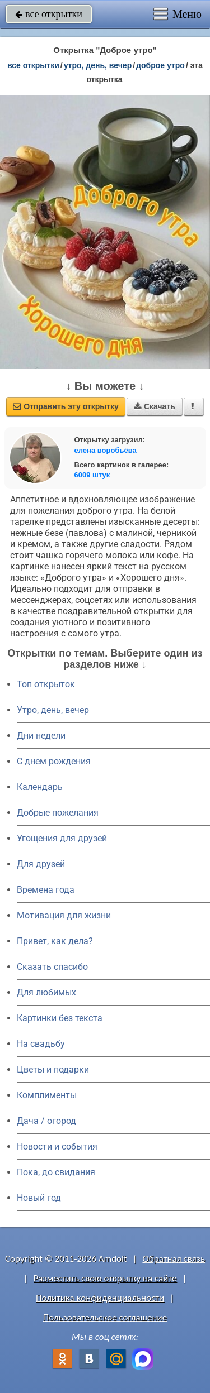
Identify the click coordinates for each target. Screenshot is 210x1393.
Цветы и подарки (53, 1069)
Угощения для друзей (62, 838)
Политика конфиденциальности (100, 1298)
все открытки (48, 14)
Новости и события (57, 1146)
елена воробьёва (105, 450)
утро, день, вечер (98, 65)
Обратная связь (173, 1259)
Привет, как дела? (55, 941)
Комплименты (47, 1095)
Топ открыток (46, 684)
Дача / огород (46, 1121)
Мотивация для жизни (64, 915)
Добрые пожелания (58, 812)
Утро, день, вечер (53, 710)
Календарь (40, 787)
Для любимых (46, 992)
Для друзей (41, 864)
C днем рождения (54, 761)
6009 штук (92, 475)
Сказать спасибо (52, 966)
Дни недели (41, 735)
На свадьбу (41, 1043)
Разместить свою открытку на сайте (105, 1278)
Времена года (45, 889)
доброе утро (160, 65)
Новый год (39, 1198)
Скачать (154, 406)
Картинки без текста (59, 1018)
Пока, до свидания (56, 1172)
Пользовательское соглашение (105, 1317)
